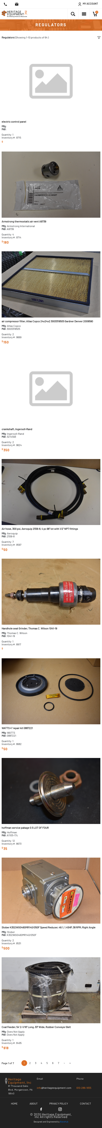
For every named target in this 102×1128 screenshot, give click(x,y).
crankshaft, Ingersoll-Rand (17, 429)
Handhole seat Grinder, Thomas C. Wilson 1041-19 (29, 628)
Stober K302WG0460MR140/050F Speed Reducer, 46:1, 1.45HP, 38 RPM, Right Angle (48, 927)
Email (40, 1079)
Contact (85, 1103)
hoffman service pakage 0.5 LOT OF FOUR (25, 828)
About (34, 1103)
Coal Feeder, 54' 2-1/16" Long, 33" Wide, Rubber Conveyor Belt (36, 1027)
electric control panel (14, 121)
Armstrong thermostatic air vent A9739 (24, 221)
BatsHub (64, 1122)
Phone (80, 1079)
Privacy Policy (58, 1103)
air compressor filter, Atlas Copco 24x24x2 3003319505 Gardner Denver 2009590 (47, 321)
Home (14, 1103)
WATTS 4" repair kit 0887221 (17, 728)
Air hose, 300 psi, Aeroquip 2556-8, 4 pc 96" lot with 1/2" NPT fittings (40, 529)
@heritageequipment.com (54, 1088)
